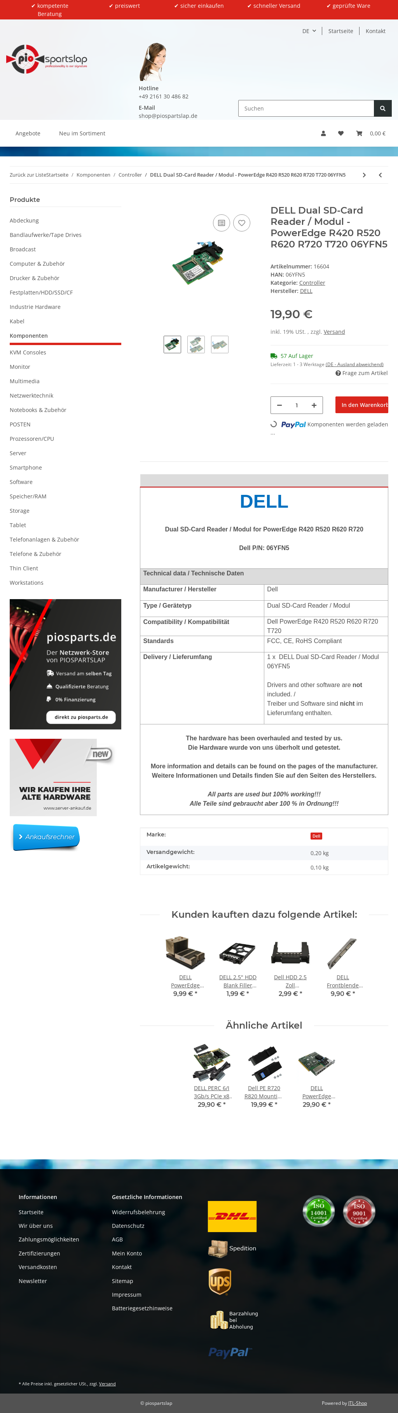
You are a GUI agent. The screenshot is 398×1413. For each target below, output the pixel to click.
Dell (316, 836)
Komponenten (29, 335)
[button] (323, 133)
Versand (334, 331)
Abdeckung (24, 220)
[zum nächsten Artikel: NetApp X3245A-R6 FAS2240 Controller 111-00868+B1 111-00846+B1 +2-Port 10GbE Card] (364, 175)
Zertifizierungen (39, 1253)
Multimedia (25, 381)
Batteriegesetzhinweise (142, 1308)
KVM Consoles (28, 352)
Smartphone (26, 467)
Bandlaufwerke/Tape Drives (46, 234)
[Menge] (297, 405)
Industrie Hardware (35, 306)
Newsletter (33, 1281)
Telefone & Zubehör (35, 553)
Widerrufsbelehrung (138, 1212)
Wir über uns (36, 1225)
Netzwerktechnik (31, 395)
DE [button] (305, 31)
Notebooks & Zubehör (38, 410)
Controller (312, 282)
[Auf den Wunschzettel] (241, 222)
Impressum (126, 1294)
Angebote (28, 133)
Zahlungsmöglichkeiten (49, 1239)
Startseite (340, 31)
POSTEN (20, 424)
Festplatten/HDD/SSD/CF (41, 292)
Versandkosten (38, 1267)
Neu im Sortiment (82, 133)
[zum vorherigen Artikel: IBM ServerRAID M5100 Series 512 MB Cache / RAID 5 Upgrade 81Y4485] (380, 175)
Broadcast (23, 249)
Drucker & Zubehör (34, 278)
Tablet (18, 525)
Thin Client (24, 568)
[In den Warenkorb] (146, 200)
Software (21, 482)
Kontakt (376, 31)
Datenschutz (128, 1225)
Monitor (20, 366)
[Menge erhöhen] (314, 405)
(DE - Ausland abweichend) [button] (355, 364)
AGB (117, 1239)
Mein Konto (127, 1253)
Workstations (27, 582)
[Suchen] (306, 108)
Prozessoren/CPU (32, 438)
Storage (20, 510)
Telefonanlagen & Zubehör (44, 539)
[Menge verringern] (279, 405)
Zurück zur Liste (28, 174)
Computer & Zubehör (37, 263)
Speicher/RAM (28, 496)
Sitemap (122, 1281)
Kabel (17, 321)
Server (18, 453)
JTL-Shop (357, 1403)
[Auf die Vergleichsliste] (221, 222)
